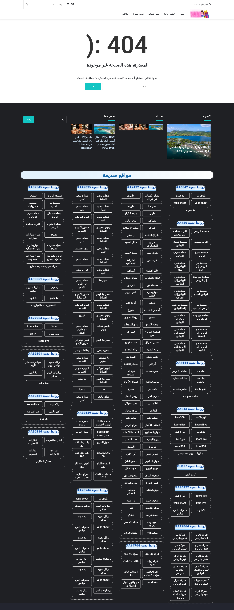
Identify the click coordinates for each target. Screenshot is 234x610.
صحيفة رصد (152, 515)
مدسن (152, 317)
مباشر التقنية (131, 364)
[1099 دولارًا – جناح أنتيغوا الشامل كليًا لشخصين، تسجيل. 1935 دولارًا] (156, 127)
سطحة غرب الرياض (179, 254)
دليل (131, 507)
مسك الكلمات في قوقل (152, 197)
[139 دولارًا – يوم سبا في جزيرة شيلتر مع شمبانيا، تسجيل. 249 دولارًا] (126, 127)
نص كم (152, 220)
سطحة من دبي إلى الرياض (180, 306)
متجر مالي (130, 220)
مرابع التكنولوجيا (152, 244)
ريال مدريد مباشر (103, 518)
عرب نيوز (152, 260)
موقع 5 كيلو (131, 213)
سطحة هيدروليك (33, 204)
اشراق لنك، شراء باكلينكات (152, 573)
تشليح (54, 234)
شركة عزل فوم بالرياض (179, 557)
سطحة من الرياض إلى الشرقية (180, 294)
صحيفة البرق (152, 475)
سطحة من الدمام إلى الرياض (180, 319)
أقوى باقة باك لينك (82, 465)
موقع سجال (131, 410)
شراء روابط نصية (152, 563)
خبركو (152, 227)
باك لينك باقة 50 (103, 454)
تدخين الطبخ (131, 461)
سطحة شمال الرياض (180, 243)
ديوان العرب (152, 396)
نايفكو (131, 515)
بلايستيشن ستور (103, 359)
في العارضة (33, 411)
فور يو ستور (82, 269)
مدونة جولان (130, 403)
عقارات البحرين (33, 452)
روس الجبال (130, 396)
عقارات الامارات (54, 452)
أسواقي (131, 270)
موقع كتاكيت (152, 507)
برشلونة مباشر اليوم (33, 364)
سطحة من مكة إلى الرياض (201, 278)
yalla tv (54, 298)
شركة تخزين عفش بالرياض (201, 547)
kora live (201, 503)
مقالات (125, 14)
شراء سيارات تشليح (54, 247)
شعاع (131, 389)
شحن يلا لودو (103, 339)
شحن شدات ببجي (103, 327)
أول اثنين (131, 453)
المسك (130, 446)
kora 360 (180, 446)
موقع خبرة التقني (152, 294)
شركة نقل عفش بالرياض (179, 536)
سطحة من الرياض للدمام (201, 292)
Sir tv (54, 326)
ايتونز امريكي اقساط (82, 306)
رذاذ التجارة (131, 349)
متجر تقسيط (82, 248)
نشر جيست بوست (82, 423)
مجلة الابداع (152, 324)
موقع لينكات (152, 490)
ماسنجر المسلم (131, 491)
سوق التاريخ (103, 442)
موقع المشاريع (152, 432)
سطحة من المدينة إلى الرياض (180, 333)
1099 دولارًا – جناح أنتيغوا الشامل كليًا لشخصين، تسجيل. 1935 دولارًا (189, 151)
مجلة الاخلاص (131, 522)
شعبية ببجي (103, 350)
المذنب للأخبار (152, 425)
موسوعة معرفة (152, 524)
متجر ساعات (180, 389)
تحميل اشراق (152, 342)
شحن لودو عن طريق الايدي (81, 341)
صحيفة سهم (152, 500)
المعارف (130, 331)
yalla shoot (201, 202)
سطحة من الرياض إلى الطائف (180, 280)
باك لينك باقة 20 (82, 444)
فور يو (82, 315)
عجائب (152, 302)
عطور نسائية (154, 14)
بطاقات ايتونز (82, 350)
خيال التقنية (131, 242)
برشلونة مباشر (82, 505)
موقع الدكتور (152, 461)
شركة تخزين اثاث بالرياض (201, 536)
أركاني (152, 364)
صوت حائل (131, 468)
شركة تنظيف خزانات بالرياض (180, 570)
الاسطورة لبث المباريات (43, 305)
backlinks (152, 582)
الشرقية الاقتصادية (131, 262)
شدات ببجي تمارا (82, 197)
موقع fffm (152, 532)
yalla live (44, 383)
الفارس (152, 410)
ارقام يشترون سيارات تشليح (54, 257)
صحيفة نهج (152, 285)
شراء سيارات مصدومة (33, 257)
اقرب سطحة (201, 241)
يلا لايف (54, 287)
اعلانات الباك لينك (131, 573)
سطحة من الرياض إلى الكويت (201, 347)
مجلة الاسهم (130, 252)
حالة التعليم (131, 439)
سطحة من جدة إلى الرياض (201, 317)
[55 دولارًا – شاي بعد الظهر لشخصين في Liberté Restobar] (141, 127)
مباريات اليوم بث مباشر (190, 453)
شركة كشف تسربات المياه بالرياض (201, 570)
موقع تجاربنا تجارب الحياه (82, 476)
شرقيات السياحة (130, 373)
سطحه (32, 195)
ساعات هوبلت (190, 396)
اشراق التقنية (152, 235)
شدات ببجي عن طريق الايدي (82, 284)
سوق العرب (82, 431)
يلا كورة (44, 418)
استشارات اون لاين (152, 333)
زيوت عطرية (138, 14)
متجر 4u (103, 280)
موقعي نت (152, 417)
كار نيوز (131, 285)
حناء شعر (82, 378)
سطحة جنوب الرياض (54, 226)
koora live (180, 424)
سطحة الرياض (201, 231)
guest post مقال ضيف (103, 433)
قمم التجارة (152, 482)
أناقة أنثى (131, 302)
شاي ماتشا (103, 396)
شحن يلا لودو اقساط (82, 229)
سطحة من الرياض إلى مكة (180, 266)
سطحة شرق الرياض (201, 254)
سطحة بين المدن (54, 204)
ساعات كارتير (180, 371)
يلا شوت (201, 195)
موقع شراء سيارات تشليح (33, 247)
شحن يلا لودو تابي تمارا (82, 296)
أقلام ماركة (201, 389)
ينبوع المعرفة (152, 439)
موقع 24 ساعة (131, 227)
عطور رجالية (169, 14)
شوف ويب (152, 252)
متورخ (131, 310)
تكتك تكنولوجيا (152, 277)
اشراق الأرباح (131, 381)
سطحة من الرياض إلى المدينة (201, 333)
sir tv (33, 333)
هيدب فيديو (131, 342)
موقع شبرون (131, 475)
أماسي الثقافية (152, 310)
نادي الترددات (131, 324)
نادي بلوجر (130, 292)
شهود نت (131, 356)
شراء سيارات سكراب (33, 236)
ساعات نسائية (179, 378)
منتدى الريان (130, 532)
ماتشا (82, 389)
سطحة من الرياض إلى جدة (201, 266)
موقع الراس (131, 425)
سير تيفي (54, 333)
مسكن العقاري (44, 461)
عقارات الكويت (54, 440)
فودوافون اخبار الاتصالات (131, 584)
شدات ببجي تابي (82, 208)
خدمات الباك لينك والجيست (103, 423)
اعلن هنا (131, 195)
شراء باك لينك (152, 553)
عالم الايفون (152, 270)
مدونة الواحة (130, 482)
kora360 (180, 417)
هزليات (152, 446)
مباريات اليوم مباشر (180, 512)
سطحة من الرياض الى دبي (201, 306)
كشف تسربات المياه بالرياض (201, 582)
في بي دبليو (152, 453)
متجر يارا (152, 389)
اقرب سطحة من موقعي (180, 233)
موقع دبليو (131, 417)
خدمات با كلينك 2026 (103, 476)
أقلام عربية (152, 403)
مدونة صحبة (152, 371)
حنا (103, 389)
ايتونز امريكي (82, 216)
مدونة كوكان (130, 277)
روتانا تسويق (130, 317)
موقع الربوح (152, 468)
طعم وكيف (152, 356)
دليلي (152, 213)
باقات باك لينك (130, 561)
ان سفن (131, 235)
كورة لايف (201, 417)
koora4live (201, 424)
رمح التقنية (152, 349)
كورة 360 (180, 439)
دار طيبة (130, 500)
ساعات (201, 371)
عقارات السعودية (33, 441)
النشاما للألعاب (131, 432)
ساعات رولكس (201, 380)
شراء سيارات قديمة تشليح (43, 266)
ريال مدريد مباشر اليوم (54, 364)
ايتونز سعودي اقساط (103, 229)
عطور (182, 14)
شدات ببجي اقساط (103, 197)
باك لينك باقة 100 (82, 454)
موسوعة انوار (152, 381)
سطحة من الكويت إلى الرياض (180, 347)
